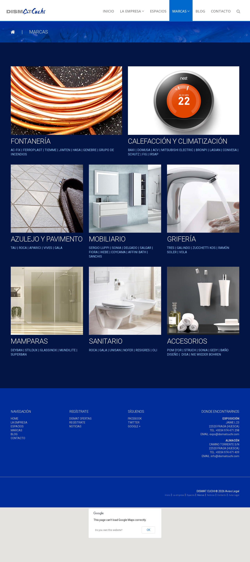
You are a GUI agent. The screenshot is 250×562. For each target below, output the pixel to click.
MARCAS (16, 430)
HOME (14, 418)
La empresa (132, 11)
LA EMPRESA (19, 422)
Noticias (211, 495)
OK (148, 529)
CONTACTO (18, 438)
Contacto (221, 11)
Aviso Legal (232, 491)
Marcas (181, 11)
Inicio (108, 11)
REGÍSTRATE (77, 422)
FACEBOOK (135, 418)
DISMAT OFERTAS (80, 418)
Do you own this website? (108, 530)
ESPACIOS (17, 426)
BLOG (14, 434)
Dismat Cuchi (206, 491)
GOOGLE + (134, 426)
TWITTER (133, 422)
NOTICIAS (75, 426)
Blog (200, 11)
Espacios (158, 11)
